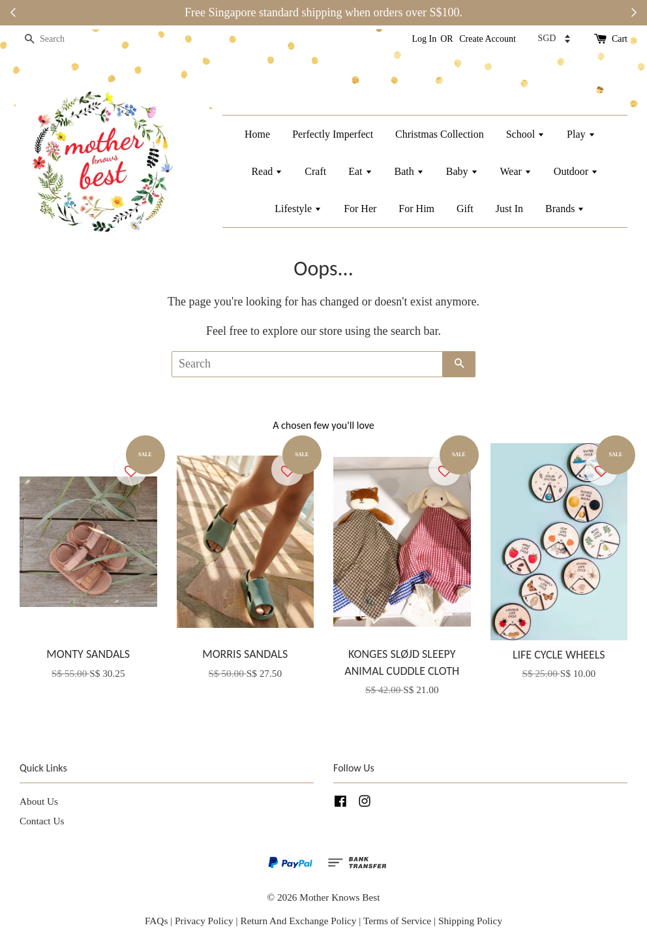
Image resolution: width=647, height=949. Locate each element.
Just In (509, 208)
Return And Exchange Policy (298, 920)
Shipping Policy (470, 920)
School (525, 134)
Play (581, 134)
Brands (564, 208)
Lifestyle (298, 208)
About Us (39, 801)
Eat (360, 171)
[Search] (59, 39)
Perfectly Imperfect (332, 134)
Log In (424, 39)
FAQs (156, 920)
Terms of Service (398, 920)
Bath (409, 171)
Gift (465, 208)
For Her (360, 208)
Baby (462, 171)
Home (257, 134)
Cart (619, 39)
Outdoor (576, 171)
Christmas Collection (439, 134)
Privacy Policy (204, 920)
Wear (516, 171)
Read (266, 171)
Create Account (487, 39)
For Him (416, 208)
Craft (315, 171)
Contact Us (42, 820)
